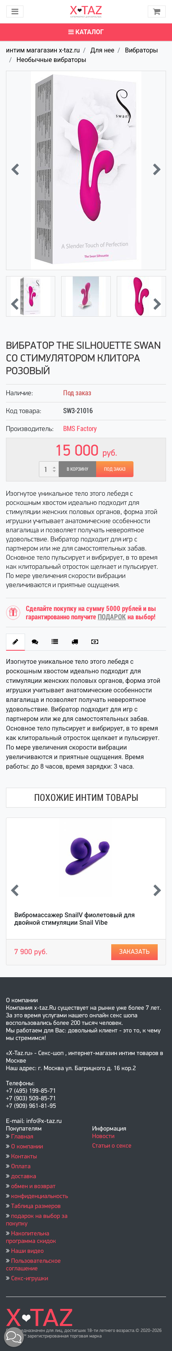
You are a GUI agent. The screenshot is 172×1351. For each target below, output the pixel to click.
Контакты (24, 1157)
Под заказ (115, 469)
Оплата (21, 1167)
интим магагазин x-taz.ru (43, 50)
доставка (23, 1176)
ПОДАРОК (112, 617)
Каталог (86, 32)
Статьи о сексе (111, 1146)
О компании (27, 1147)
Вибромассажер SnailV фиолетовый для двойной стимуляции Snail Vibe (74, 918)
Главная (22, 1137)
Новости (103, 1136)
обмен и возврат (33, 1186)
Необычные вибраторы (52, 60)
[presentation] (14, 170)
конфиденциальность (39, 1196)
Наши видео (27, 1251)
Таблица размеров (36, 1206)
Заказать (134, 952)
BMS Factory (80, 428)
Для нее (102, 50)
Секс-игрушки (29, 1279)
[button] (14, 1337)
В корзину (77, 469)
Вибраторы (141, 50)
